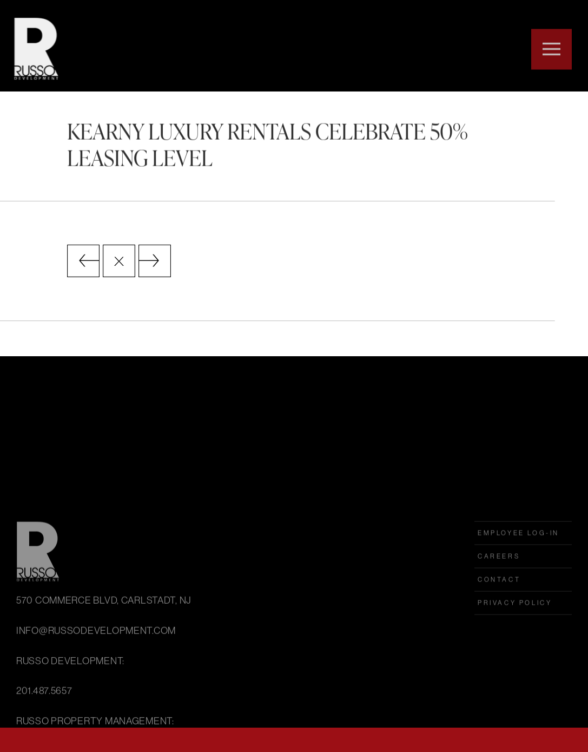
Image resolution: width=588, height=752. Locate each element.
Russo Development (33, 49)
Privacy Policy (515, 654)
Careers (499, 608)
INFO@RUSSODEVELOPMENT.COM (96, 682)
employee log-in (518, 584)
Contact (499, 631)
